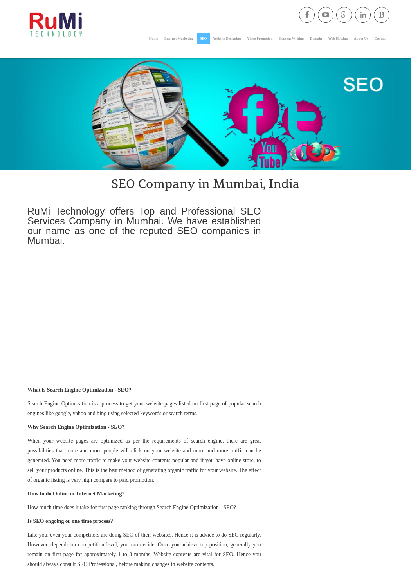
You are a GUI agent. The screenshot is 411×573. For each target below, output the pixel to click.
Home (153, 38)
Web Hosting (338, 38)
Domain (316, 38)
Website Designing (227, 38)
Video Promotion (259, 38)
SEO (203, 38)
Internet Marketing (179, 38)
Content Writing (291, 38)
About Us (361, 38)
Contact (381, 38)
